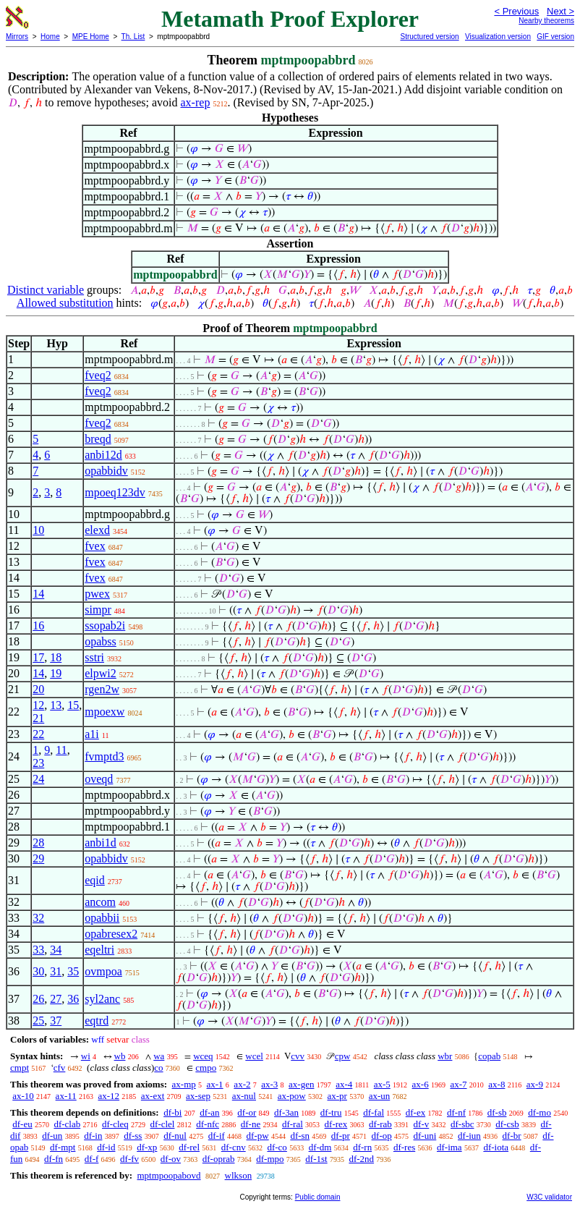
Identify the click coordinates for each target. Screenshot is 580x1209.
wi (85, 1056)
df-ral (292, 1124)
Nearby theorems (546, 21)
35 (73, 971)
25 (38, 1020)
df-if (216, 1135)
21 (38, 718)
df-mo (539, 1112)
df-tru (331, 1112)
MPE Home (90, 37)
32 (38, 918)
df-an (209, 1112)
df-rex (336, 1124)
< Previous (516, 11)
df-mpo (269, 1158)
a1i (92, 734)
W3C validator (549, 1197)
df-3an (286, 1112)
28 (38, 842)
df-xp (147, 1147)
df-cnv (233, 1147)
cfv (60, 1067)
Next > (560, 11)
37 (55, 1020)
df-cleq (115, 1124)
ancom (100, 902)
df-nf (456, 1112)
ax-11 (66, 1095)
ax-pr (336, 1095)
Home (50, 37)
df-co (276, 1147)
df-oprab (218, 1158)
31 (55, 971)
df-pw (258, 1135)
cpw (343, 1056)
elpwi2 (100, 673)
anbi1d (100, 842)
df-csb (507, 1124)
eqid (95, 880)
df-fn (53, 1158)
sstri (94, 657)
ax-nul (244, 1095)
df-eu (22, 1124)
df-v (422, 1124)
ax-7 (458, 1084)
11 (61, 750)
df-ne (250, 1124)
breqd (98, 439)
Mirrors (17, 37)
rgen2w (102, 689)
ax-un (380, 1095)
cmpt (19, 1067)
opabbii (102, 918)
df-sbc (462, 1124)
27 (55, 999)
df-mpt (62, 1147)
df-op (382, 1135)
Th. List (133, 37)
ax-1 (215, 1084)
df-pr (340, 1135)
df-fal (373, 1112)
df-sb (497, 1112)
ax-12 (108, 1095)
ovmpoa (103, 971)
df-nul (175, 1135)
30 (38, 971)
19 (55, 673)
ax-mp (184, 1084)
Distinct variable (45, 290)
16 (38, 625)
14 (38, 593)
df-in (93, 1135)
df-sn (300, 1135)
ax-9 (534, 1084)
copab (489, 1056)
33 (38, 949)
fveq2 (98, 375)
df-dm (320, 1147)
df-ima (449, 1147)
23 (38, 763)
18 (55, 657)
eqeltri (99, 949)
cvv (297, 1056)
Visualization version (498, 37)
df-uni (425, 1135)
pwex (97, 593)
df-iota (495, 1147)
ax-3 (269, 1084)
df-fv (129, 1158)
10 (38, 530)
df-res (404, 1147)
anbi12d (103, 455)
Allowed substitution (65, 303)
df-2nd (361, 1158)
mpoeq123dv (115, 492)
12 (38, 705)
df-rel (189, 1147)
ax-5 (382, 1084)
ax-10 (23, 1095)
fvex (95, 546)
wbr (445, 1056)
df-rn (362, 1147)
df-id (106, 1147)
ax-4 (344, 1084)
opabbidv (106, 470)
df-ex (415, 1112)
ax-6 (420, 1084)
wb (120, 1056)
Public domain (318, 1197)
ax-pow (292, 1095)
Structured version (429, 37)
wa (158, 1056)
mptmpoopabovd (168, 1175)
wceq (203, 1056)
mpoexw (104, 711)
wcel (254, 1056)
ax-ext (152, 1095)
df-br (512, 1135)
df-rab (380, 1124)
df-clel (162, 1124)
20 (38, 689)
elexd (97, 530)
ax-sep (198, 1095)
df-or (246, 1112)
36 (73, 999)
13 (55, 705)
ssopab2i (105, 625)
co (158, 1067)
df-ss (133, 1135)
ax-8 (496, 1084)
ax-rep (195, 102)
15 (73, 705)
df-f (92, 1158)
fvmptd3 (104, 756)
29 (38, 858)
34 (55, 949)
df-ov (171, 1158)
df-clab (67, 1124)
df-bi (172, 1112)
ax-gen (301, 1084)
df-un (52, 1135)
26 (38, 999)
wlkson (238, 1175)
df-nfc (207, 1124)
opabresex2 (111, 934)
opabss (100, 641)
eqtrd (96, 1020)
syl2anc (102, 999)
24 (38, 779)
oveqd (99, 779)
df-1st (316, 1158)
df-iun (469, 1135)
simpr (98, 609)
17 (38, 657)
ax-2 (242, 1084)
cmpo (205, 1067)
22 (38, 734)
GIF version (555, 37)
